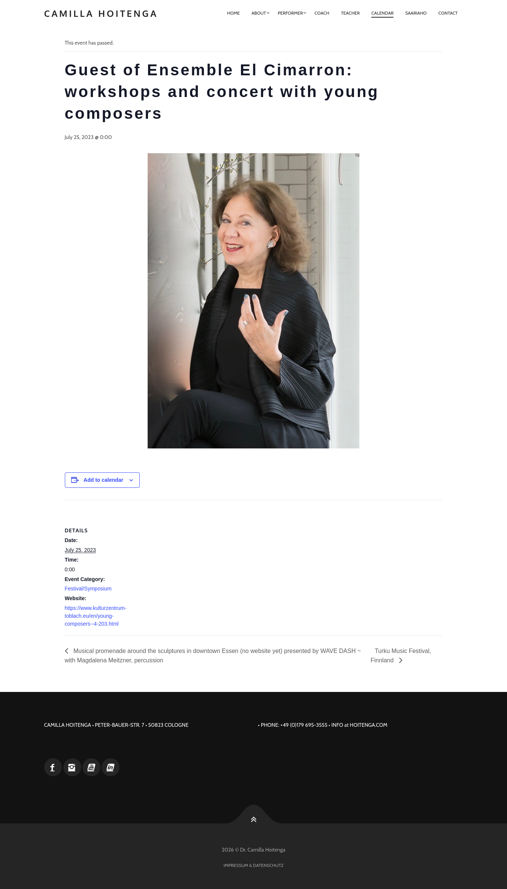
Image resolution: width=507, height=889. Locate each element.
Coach (321, 13)
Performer (290, 13)
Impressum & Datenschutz (254, 865)
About (258, 13)
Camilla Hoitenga (101, 13)
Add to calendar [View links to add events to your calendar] (103, 480)
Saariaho (415, 13)
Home (233, 13)
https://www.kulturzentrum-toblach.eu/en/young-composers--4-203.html (96, 616)
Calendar (382, 13)
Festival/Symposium (88, 589)
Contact (448, 13)
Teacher (350, 13)
